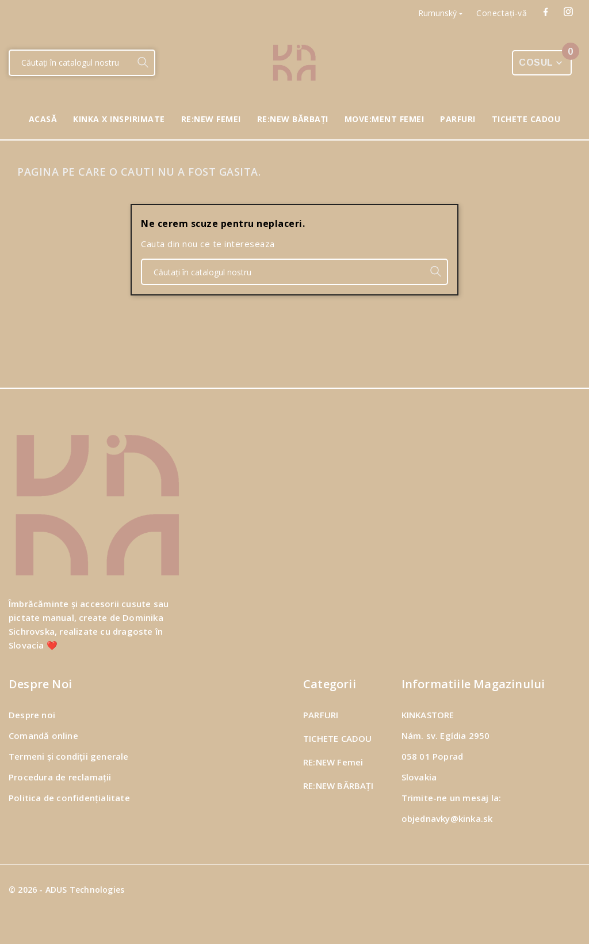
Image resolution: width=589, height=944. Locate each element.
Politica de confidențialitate (69, 797)
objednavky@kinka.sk (447, 818)
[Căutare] (70, 63)
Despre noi (32, 715)
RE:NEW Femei (333, 762)
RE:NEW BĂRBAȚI (338, 785)
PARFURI (320, 715)
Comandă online (43, 735)
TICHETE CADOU (337, 738)
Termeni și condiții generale (69, 756)
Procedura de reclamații (60, 777)
